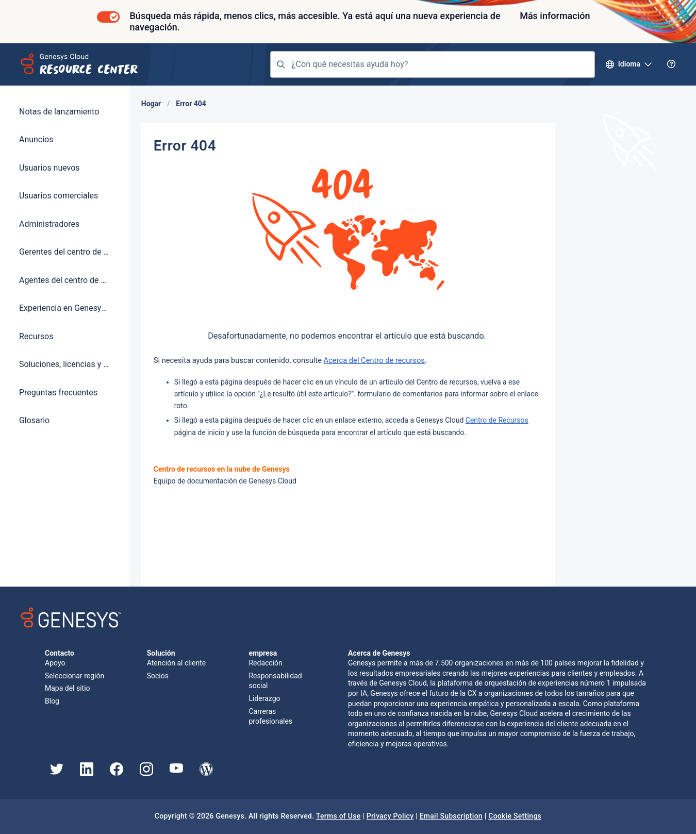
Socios (158, 676)
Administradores (49, 224)
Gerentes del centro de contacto (64, 252)
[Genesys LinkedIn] (86, 773)
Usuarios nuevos (49, 168)
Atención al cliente (176, 663)
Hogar (151, 103)
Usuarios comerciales (58, 196)
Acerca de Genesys (379, 653)
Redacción (265, 663)
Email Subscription (451, 816)
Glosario (34, 420)
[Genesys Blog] (206, 773)
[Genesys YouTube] (176, 770)
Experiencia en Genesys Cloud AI (64, 308)
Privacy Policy (390, 816)
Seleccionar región (74, 676)
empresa (263, 653)
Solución (161, 653)
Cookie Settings (514, 816)
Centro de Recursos (497, 420)
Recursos (36, 336)
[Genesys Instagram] (146, 773)
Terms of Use (338, 816)
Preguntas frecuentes (58, 392)
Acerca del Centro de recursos (374, 360)
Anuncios (36, 139)
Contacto (59, 653)
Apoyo (55, 663)
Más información (555, 15)
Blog (52, 701)
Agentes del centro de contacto (64, 280)
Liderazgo (264, 698)
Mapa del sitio (67, 688)
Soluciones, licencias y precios (64, 364)
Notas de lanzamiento (59, 111)
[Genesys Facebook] (116, 773)
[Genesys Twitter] (56, 772)
